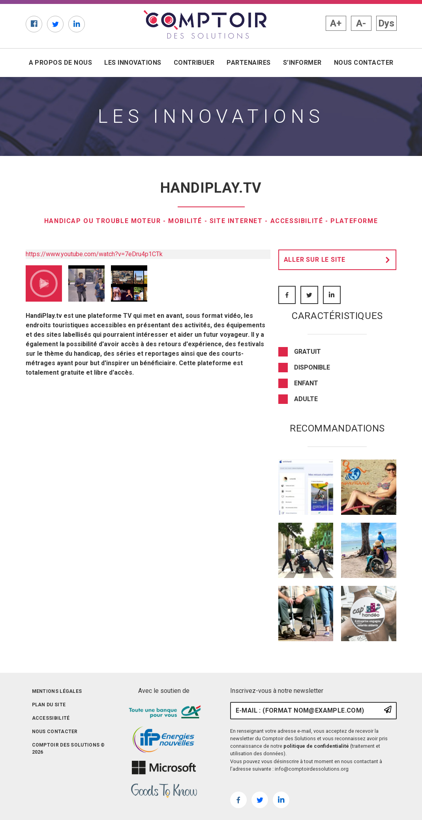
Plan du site (49, 704)
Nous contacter (364, 62)
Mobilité (185, 221)
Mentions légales (57, 691)
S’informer (302, 62)
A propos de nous (60, 62)
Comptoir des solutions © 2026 (68, 748)
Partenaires (248, 62)
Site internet (236, 221)
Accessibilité (296, 221)
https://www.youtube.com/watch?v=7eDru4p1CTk (94, 254)
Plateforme (354, 221)
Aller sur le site (339, 259)
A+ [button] (335, 23)
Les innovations (132, 62)
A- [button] (361, 23)
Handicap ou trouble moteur (102, 221)
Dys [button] (386, 23)
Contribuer (194, 62)
